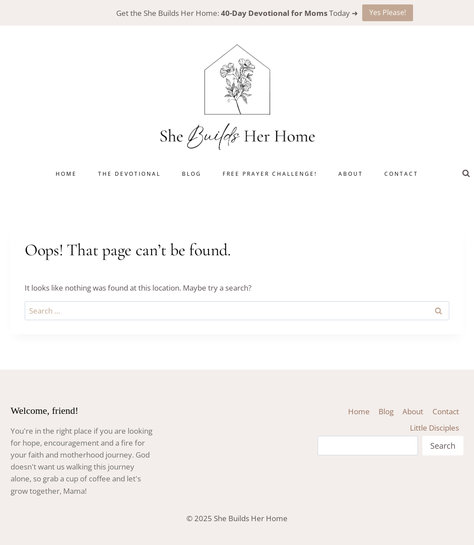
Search (442, 445)
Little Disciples (434, 428)
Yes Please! (387, 12)
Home (66, 174)
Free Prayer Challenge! (270, 174)
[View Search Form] (466, 174)
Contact (401, 174)
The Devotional (129, 174)
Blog (191, 174)
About (350, 174)
